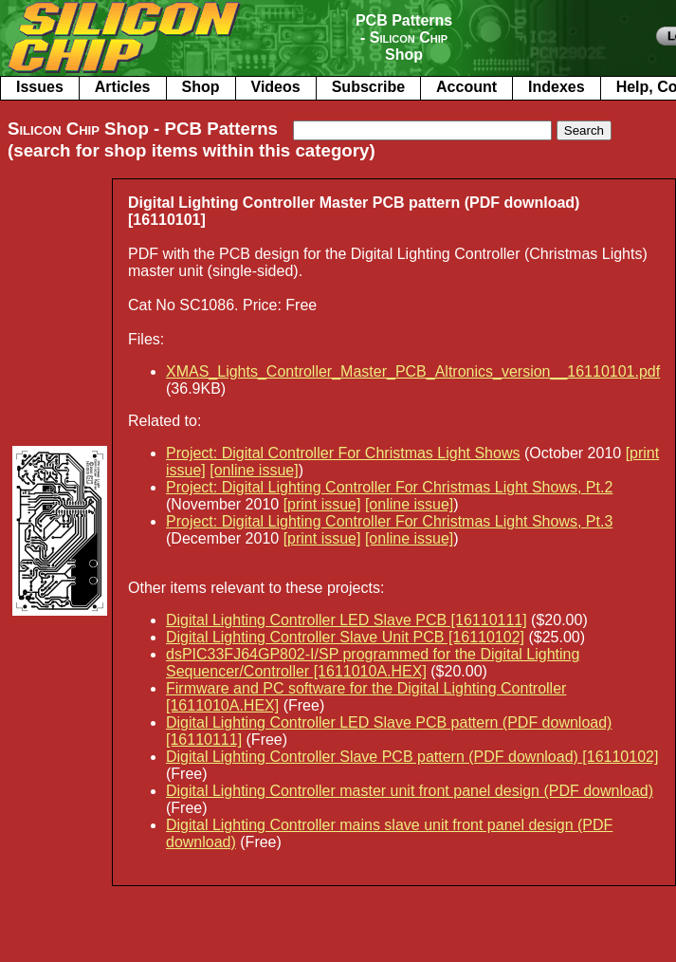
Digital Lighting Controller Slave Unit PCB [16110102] (345, 637)
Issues (40, 87)
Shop (201, 87)
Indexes (556, 87)
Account (466, 87)
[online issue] (254, 470)
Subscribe (368, 87)
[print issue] (322, 504)
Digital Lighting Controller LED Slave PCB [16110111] (346, 620)
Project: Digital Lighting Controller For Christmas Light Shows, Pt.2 (389, 487)
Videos (276, 87)
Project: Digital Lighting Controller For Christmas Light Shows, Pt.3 (389, 521)
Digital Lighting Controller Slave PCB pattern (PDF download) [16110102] (412, 757)
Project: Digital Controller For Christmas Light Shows (343, 453)
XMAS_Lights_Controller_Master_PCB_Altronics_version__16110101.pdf (413, 371)
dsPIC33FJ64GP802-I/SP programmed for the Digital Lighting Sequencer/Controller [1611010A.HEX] (372, 662)
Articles (123, 87)
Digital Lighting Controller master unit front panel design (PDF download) (409, 791)
